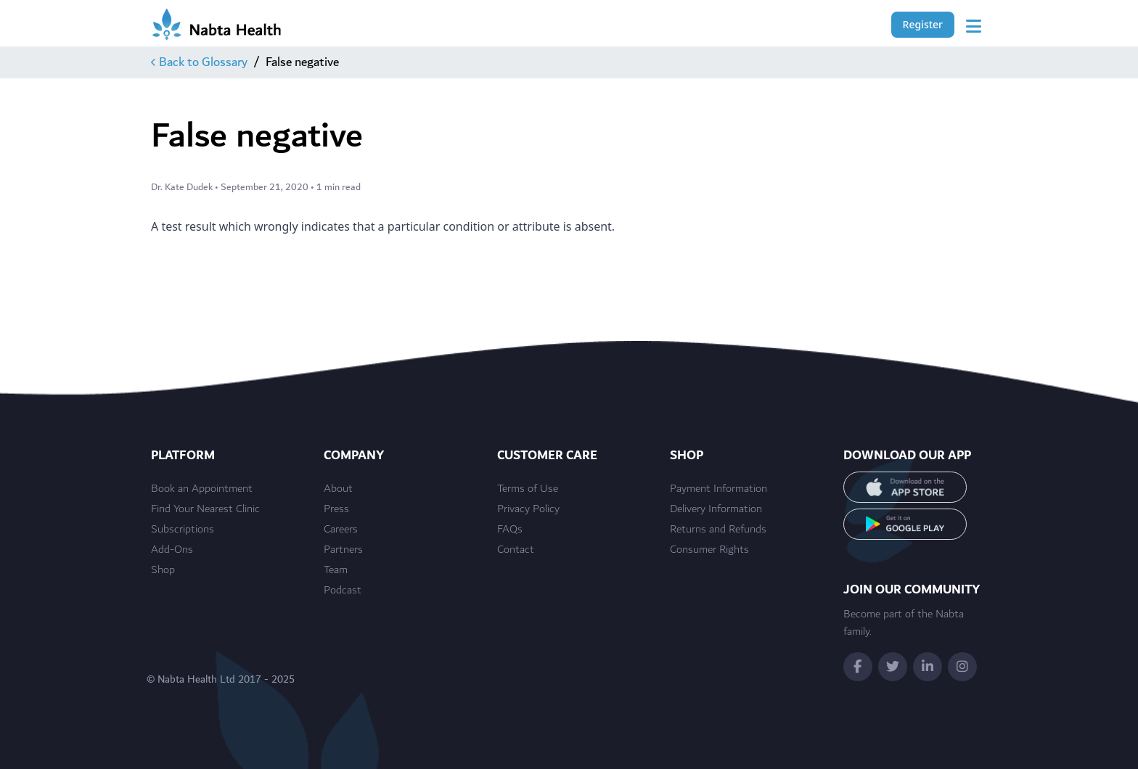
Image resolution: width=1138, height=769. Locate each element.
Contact (515, 550)
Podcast (342, 590)
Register (923, 24)
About (338, 489)
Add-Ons (172, 550)
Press (336, 509)
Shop (163, 570)
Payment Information (718, 489)
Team (336, 570)
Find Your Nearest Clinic (205, 509)
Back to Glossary (199, 62)
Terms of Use (527, 489)
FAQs (510, 529)
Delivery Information (716, 509)
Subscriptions (182, 529)
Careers (341, 529)
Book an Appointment (202, 489)
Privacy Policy (528, 509)
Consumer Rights (709, 550)
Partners (343, 550)
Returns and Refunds (718, 529)
